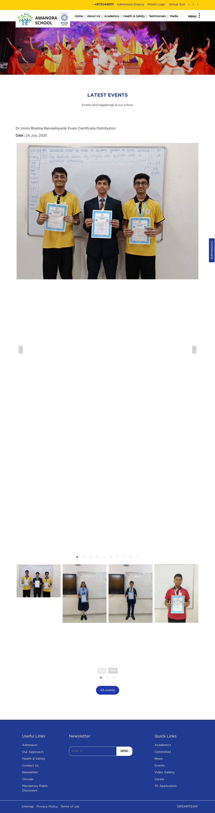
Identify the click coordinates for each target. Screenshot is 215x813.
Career (159, 779)
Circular (28, 779)
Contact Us (30, 765)
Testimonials (157, 16)
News (159, 758)
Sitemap (28, 806)
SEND (124, 751)
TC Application (166, 786)
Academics (111, 16)
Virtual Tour (177, 4)
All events (107, 690)
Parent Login (156, 4)
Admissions (211, 250)
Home (79, 16)
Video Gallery (165, 772)
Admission (29, 745)
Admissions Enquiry (130, 4)
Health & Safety (134, 16)
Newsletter (30, 772)
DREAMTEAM (187, 806)
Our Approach (32, 752)
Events (159, 765)
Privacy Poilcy (47, 806)
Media (174, 16)
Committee (163, 752)
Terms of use (69, 806)
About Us (93, 16)
